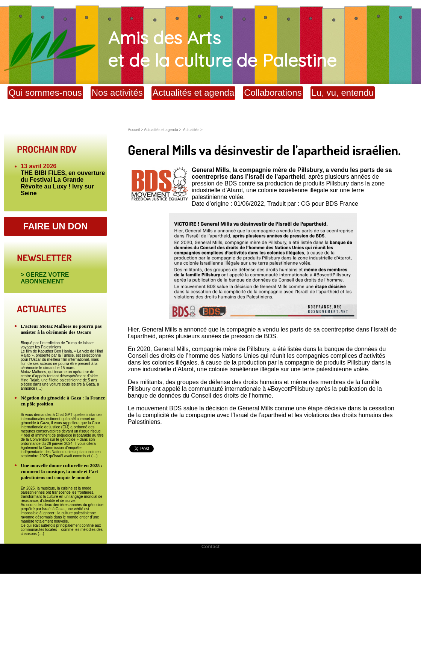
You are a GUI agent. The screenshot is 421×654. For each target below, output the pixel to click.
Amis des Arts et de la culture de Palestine (168, 48)
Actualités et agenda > (162, 130)
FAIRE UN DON (55, 226)
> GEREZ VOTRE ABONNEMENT (45, 278)
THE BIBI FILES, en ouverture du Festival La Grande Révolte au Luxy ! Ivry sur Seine (63, 183)
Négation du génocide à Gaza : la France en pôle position (63, 401)
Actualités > (193, 130)
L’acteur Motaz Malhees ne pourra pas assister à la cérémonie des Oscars (61, 329)
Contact (210, 546)
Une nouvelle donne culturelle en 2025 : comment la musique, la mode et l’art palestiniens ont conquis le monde (62, 471)
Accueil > (136, 130)
